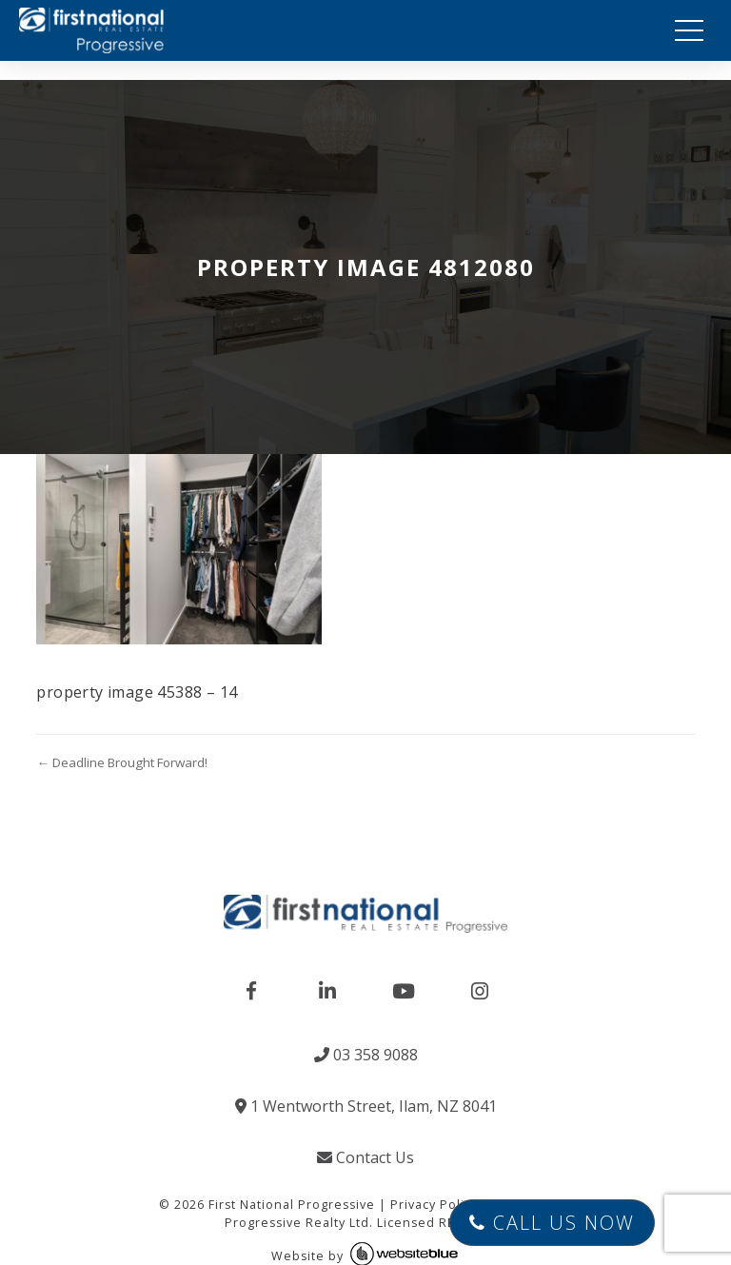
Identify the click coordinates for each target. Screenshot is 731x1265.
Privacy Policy (434, 1204)
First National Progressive (291, 1204)
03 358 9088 (366, 1054)
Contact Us (365, 1157)
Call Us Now (552, 1222)
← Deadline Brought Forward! (121, 762)
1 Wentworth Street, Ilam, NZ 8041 (366, 1106)
